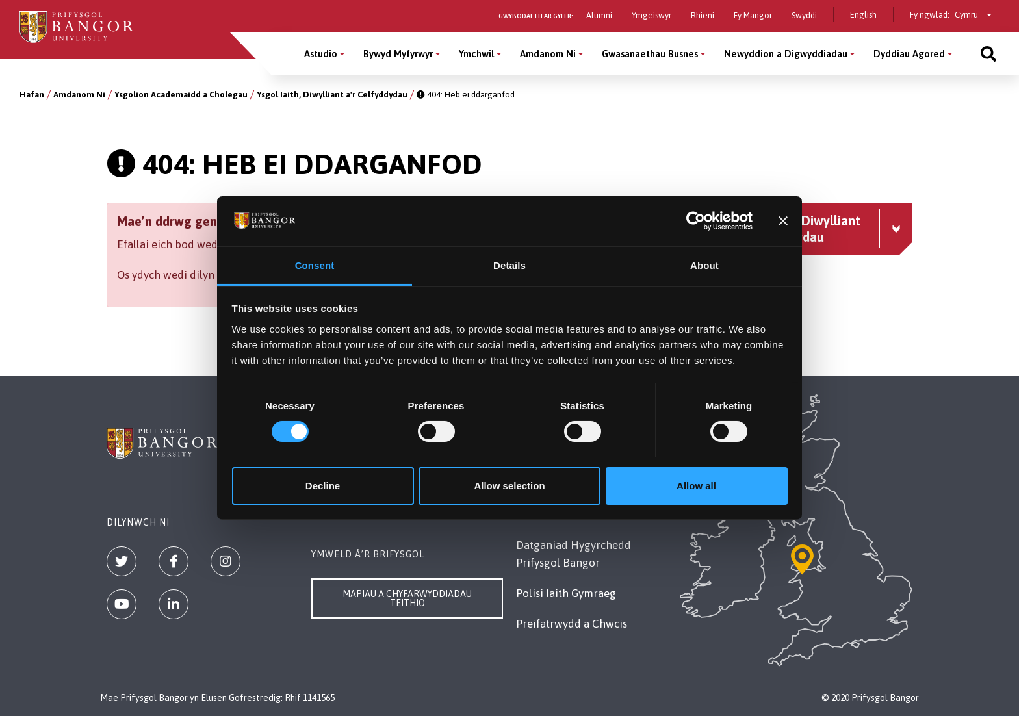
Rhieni (702, 15)
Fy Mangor (753, 15)
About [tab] (704, 265)
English (863, 14)
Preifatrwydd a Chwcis (571, 623)
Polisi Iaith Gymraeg (566, 593)
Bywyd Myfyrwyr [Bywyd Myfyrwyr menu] (398, 53)
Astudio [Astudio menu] (320, 53)
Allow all (696, 485)
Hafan (31, 94)
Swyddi (804, 15)
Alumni (599, 15)
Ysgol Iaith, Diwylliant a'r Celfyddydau (332, 94)
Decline (322, 485)
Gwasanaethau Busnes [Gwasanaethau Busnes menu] (650, 53)
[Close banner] (783, 220)
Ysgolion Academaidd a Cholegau (181, 94)
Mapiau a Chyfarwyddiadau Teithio (407, 598)
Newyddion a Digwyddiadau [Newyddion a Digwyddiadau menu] (785, 53)
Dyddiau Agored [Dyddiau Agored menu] (909, 53)
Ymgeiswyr (651, 15)
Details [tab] (509, 265)
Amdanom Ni (79, 94)
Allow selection (509, 485)
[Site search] (988, 53)
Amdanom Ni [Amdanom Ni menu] (548, 53)
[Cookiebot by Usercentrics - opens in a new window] (696, 221)
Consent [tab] (315, 265)
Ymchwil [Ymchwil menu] (476, 53)
